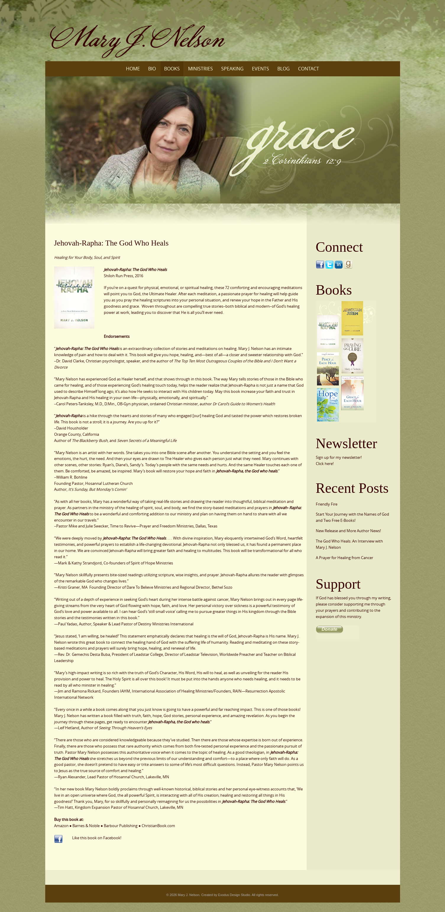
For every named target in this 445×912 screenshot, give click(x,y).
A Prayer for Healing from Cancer (344, 557)
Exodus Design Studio (234, 895)
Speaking (232, 68)
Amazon (61, 825)
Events (260, 68)
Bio (152, 68)
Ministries (200, 68)
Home (133, 68)
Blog (283, 68)
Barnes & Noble (86, 825)
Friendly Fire (326, 504)
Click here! (325, 463)
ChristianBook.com (158, 825)
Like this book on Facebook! (96, 837)
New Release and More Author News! (348, 530)
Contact (308, 68)
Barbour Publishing (120, 825)
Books (172, 68)
